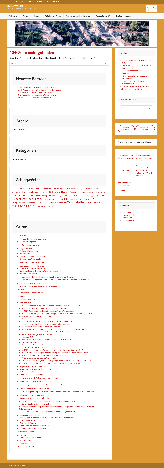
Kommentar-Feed (129, 218)
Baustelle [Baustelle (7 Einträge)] (66, 189)
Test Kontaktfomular (28, 423)
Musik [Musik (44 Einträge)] (62, 198)
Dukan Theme (20, 465)
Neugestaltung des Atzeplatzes (32, 395)
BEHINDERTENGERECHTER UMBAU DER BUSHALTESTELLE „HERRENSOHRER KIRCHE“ (57, 329)
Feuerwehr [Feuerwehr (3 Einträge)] (57, 192)
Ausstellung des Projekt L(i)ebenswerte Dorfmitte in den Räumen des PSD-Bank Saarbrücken (58, 392)
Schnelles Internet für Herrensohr (33, 428)
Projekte (26, 16)
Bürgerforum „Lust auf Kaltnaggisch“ (34, 367)
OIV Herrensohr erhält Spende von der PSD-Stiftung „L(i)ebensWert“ (48, 412)
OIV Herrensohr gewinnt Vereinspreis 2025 (35, 92)
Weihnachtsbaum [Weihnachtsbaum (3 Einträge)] (94, 203)
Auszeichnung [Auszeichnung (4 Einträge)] (56, 189)
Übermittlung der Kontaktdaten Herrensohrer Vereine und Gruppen (47, 277)
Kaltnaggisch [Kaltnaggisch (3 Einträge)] (59, 196)
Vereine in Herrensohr (28, 274)
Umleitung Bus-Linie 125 (31, 342)
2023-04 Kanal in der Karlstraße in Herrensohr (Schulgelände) (45, 324)
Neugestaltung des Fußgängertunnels (34, 398)
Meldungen (24, 443)
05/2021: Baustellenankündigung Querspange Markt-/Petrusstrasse (48, 311)
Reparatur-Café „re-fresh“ (30, 415)
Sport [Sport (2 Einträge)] (50, 203)
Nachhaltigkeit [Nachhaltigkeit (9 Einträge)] (72, 199)
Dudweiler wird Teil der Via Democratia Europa (125, 158)
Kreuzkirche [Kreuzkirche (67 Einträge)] (33, 198)
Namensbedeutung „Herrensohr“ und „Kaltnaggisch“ (39, 271)
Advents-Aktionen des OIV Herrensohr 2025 (35, 98)
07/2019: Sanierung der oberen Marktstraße (39, 358)
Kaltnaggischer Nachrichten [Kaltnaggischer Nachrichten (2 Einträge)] (96, 196)
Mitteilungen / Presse (53, 16)
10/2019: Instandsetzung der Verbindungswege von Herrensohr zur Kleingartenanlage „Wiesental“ (60, 361)
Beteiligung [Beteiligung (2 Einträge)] (80, 189)
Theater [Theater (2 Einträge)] (64, 203)
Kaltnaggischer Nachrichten (30, 438)
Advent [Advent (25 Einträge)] (23, 188)
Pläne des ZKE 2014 (29, 337)
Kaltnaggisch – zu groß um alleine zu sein (35, 369)
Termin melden (126, 129)
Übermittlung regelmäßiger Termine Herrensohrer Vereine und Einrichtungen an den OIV (56, 280)
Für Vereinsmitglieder (28, 242)
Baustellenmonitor (27, 302)
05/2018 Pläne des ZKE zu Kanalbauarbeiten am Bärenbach (44, 355)
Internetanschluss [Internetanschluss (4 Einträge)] (37, 196)
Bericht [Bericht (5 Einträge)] (73, 189)
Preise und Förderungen (29, 251)
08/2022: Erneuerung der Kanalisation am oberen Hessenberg (45, 319)
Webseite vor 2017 (104, 16)
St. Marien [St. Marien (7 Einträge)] (56, 202)
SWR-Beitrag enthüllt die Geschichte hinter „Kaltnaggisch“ (40, 90)
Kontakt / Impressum (124, 16)
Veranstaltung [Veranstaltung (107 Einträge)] (77, 202)
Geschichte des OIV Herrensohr (32, 256)
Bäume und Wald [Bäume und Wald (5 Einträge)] (91, 189)
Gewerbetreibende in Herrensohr (33, 266)
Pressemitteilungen (36, 2)
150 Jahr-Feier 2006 (28, 300)
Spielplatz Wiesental (27, 420)
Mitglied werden (53, 2)
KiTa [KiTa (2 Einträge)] (13, 199)
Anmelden (127, 213)
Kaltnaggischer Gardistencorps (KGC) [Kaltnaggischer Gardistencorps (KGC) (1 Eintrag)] (75, 196)
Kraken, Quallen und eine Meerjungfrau (36, 404)
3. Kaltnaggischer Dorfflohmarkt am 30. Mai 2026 (37, 87)
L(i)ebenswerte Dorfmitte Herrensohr (34, 388)
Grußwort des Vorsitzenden (30, 259)
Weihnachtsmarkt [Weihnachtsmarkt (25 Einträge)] (22, 205)
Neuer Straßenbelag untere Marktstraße (37, 334)
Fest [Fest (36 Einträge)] (50, 191)
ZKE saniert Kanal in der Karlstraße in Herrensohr (37, 287)
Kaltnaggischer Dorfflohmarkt (31, 374)
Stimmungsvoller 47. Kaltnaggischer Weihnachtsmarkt (42, 385)
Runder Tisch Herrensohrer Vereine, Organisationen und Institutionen (47, 418)
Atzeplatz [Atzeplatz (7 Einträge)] (47, 189)
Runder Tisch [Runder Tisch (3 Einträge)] (30, 203)
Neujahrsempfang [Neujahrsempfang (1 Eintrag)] (85, 199)
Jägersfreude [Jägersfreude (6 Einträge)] (49, 196)
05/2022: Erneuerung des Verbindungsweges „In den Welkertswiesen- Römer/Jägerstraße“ (57, 314)
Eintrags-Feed (128, 215)
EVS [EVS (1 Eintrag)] (46, 192)
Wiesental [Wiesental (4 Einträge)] (36, 206)
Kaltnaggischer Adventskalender (32, 372)
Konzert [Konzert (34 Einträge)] (20, 198)
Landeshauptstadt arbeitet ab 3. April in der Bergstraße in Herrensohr (49, 332)
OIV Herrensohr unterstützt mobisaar (34, 426)
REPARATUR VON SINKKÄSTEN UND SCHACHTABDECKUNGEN (47, 340)
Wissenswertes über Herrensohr (79, 16)
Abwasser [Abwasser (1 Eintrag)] (15, 189)
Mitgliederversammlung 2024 (33, 245)
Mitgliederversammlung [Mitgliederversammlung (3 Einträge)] (49, 199)
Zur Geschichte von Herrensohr (32, 283)
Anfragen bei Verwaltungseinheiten (33, 239)
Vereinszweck (25, 254)
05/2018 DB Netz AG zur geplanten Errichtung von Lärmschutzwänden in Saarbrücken (55, 353)
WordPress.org (129, 220)
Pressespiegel (25, 440)
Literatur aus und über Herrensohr (33, 268)
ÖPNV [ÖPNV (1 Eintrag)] (51, 206)
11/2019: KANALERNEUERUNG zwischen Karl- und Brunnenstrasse (48, 321)
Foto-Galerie (21, 2)
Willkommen (13, 16)
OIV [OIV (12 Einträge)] (93, 199)
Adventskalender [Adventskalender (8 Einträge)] (34, 189)
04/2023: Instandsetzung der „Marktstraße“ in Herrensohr (44, 308)
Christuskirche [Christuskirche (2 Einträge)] (17, 192)
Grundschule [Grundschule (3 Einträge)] (100, 192)
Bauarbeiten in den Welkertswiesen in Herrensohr (41, 327)
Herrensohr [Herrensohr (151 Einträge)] (21, 195)
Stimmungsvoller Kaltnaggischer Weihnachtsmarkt (37, 95)
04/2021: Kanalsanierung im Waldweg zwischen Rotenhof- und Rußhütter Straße (53, 350)
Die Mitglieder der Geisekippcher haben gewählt (144, 158)
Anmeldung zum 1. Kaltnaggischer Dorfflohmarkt (40, 378)
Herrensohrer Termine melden (31, 293)
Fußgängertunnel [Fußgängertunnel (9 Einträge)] (78, 192)
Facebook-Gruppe (145, 129)
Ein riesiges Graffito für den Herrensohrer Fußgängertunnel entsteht (48, 401)
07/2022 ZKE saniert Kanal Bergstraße (37, 316)
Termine (11, 2)
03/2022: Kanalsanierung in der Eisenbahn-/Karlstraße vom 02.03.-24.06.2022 (52, 306)
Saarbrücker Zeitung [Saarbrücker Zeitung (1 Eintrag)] (41, 203)
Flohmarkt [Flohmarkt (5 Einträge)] (65, 192)
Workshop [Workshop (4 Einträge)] (44, 206)
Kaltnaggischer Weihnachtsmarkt (32, 381)
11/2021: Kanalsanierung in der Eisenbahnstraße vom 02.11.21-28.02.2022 (51, 363)
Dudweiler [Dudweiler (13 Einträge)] (39, 192)
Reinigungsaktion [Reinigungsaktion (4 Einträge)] (18, 203)
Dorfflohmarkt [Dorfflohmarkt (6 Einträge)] (28, 192)
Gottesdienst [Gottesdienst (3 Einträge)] (91, 192)
